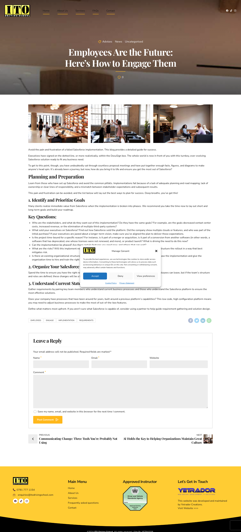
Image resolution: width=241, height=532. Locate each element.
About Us (62, 10)
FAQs (96, 10)
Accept (95, 276)
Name (37, 358)
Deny (120, 276)
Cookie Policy (111, 283)
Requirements (86, 320)
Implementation (66, 320)
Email (95, 358)
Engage (50, 320)
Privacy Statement (126, 283)
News (118, 41)
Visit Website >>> (188, 508)
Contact (110, 10)
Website (154, 358)
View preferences (146, 276)
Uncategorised (134, 41)
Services (80, 10)
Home (46, 10)
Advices (107, 41)
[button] (156, 251)
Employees (36, 320)
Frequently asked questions (83, 503)
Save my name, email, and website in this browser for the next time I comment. (81, 411)
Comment (39, 372)
